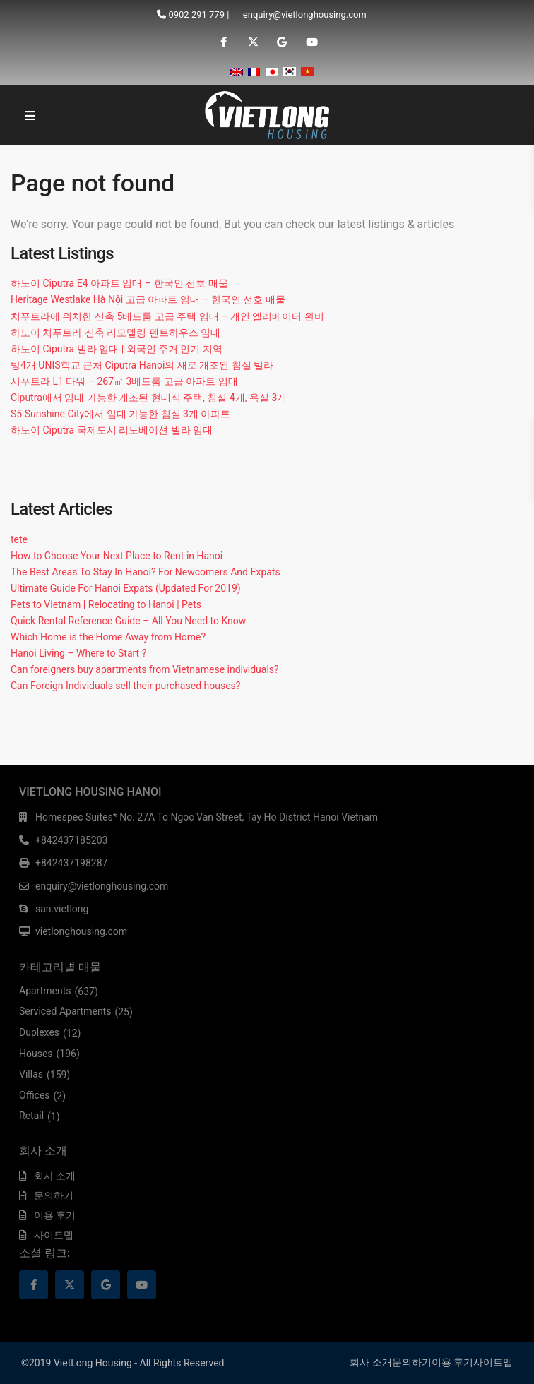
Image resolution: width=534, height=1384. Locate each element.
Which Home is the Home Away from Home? (108, 637)
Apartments (45, 990)
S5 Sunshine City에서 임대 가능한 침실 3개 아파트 (120, 413)
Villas (31, 1074)
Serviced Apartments (65, 1011)
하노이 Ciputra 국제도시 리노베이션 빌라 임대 (112, 430)
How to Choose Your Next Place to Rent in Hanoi (116, 555)
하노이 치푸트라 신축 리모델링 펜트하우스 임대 (115, 332)
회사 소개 (55, 1175)
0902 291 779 (196, 14)
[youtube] (310, 42)
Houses (36, 1053)
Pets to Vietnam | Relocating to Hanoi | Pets (106, 604)
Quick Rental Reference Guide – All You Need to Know (128, 620)
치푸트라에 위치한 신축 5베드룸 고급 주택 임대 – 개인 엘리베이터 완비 (167, 316)
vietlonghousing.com (81, 931)
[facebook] (223, 42)
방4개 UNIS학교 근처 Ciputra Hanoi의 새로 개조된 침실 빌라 (142, 365)
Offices (34, 1095)
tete (19, 539)
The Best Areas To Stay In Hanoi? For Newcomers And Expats (145, 572)
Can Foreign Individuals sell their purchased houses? (125, 685)
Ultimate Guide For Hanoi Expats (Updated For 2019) (126, 588)
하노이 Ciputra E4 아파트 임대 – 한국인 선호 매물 (119, 283)
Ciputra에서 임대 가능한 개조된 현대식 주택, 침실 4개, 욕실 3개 (149, 397)
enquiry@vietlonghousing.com (305, 14)
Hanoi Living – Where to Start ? (78, 653)
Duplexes (39, 1032)
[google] (281, 42)
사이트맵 (53, 1235)
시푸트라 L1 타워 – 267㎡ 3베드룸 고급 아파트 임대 (124, 381)
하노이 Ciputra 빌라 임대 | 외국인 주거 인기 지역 (116, 348)
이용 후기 (55, 1215)
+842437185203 (71, 840)
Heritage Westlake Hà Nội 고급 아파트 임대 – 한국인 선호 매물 (148, 299)
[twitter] (252, 42)
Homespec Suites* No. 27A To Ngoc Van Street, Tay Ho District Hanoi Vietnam (206, 817)
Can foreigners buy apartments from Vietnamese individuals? (145, 669)
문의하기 (53, 1195)
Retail (31, 1115)
